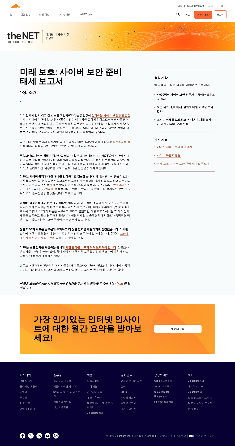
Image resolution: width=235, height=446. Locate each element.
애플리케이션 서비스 (64, 386)
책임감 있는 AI (128, 397)
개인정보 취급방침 (144, 436)
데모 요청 (25, 403)
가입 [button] (187, 14)
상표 (211, 436)
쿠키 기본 (197, 436)
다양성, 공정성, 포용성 (200, 403)
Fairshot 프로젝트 (164, 401)
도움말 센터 (93, 380)
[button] (211, 6)
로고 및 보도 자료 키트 (200, 397)
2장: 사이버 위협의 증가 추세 (175, 147)
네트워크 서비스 (62, 401)
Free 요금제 (26, 380)
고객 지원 (92, 386)
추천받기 (24, 397)
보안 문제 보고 (178, 436)
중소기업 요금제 (28, 386)
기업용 (23, 392)
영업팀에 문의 (27, 408)
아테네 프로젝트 (163, 386)
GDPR (124, 392)
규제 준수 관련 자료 (131, 380)
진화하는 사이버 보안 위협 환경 (111, 115)
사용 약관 (162, 436)
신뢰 (123, 386)
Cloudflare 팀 (195, 392)
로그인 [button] (220, 14)
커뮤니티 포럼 (94, 392)
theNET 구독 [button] (177, 328)
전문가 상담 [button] (203, 14)
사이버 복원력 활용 (169, 155)
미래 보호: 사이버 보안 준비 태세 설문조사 (183, 163)
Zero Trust (50, 189)
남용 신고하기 (128, 408)
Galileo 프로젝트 (163, 380)
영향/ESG (193, 408)
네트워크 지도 (195, 386)
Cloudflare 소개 (196, 380)
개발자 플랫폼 (61, 407)
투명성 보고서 (128, 403)
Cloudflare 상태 (95, 412)
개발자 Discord (95, 397)
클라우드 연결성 (62, 380)
